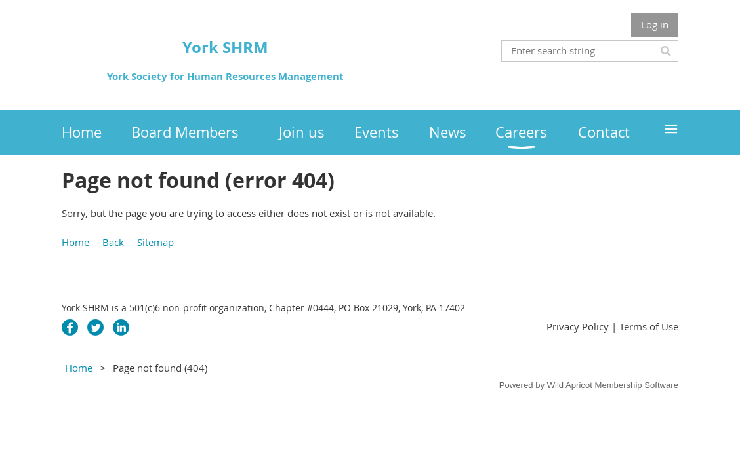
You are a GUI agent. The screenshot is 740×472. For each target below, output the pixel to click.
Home (75, 241)
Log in (654, 24)
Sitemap (155, 241)
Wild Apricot (569, 385)
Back (113, 241)
